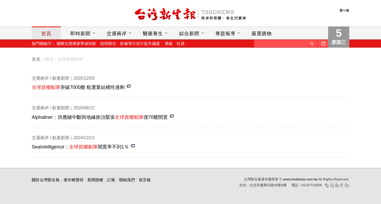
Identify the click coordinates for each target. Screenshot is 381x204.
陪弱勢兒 (108, 43)
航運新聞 (60, 78)
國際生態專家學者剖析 (76, 43)
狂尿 (181, 43)
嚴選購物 (262, 33)
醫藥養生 (153, 33)
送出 (312, 43)
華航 (169, 43)
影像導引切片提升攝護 (140, 43)
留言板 (145, 180)
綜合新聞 (189, 33)
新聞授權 (95, 180)
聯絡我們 (127, 180)
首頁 (46, 33)
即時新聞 (80, 33)
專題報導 (225, 33)
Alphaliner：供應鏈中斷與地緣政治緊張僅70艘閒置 (100, 117)
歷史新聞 (323, 43)
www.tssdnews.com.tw (300, 179)
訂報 (111, 180)
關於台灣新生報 (46, 180)
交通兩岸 (117, 33)
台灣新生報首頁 (190, 14)
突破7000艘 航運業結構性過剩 (78, 87)
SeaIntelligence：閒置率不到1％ (80, 146)
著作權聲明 (73, 180)
